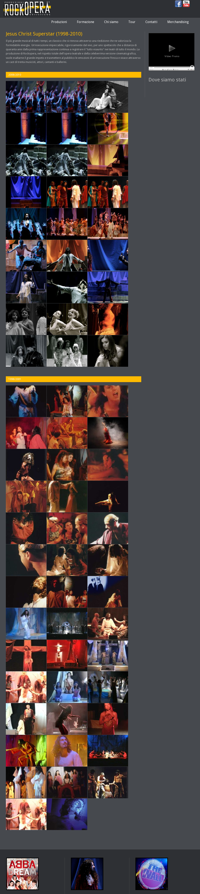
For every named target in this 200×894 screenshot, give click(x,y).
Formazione (85, 22)
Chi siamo (111, 22)
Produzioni (59, 22)
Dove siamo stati (167, 80)
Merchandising (178, 22)
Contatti (151, 22)
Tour (131, 22)
